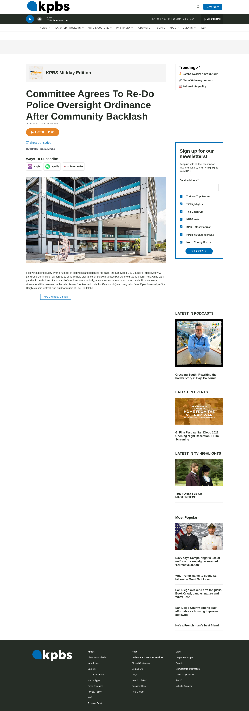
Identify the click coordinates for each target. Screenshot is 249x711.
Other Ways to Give (185, 674)
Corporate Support (185, 657)
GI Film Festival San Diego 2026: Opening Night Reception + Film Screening (197, 436)
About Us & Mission (97, 657)
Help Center (138, 691)
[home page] (47, 8)
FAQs (134, 674)
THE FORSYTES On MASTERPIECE (188, 495)
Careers (92, 669)
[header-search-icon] (199, 8)
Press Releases (95, 686)
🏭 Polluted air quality (192, 86)
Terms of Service (96, 703)
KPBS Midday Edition (68, 72)
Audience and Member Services (147, 657)
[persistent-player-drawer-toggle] (212, 23)
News (43, 33)
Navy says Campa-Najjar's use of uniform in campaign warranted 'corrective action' (197, 561)
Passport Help (139, 686)
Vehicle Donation (184, 686)
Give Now (213, 8)
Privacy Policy (94, 691)
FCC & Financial (96, 674)
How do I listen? (140, 680)
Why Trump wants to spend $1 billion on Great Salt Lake (195, 577)
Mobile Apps (94, 680)
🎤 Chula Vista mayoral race (196, 80)
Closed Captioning (141, 663)
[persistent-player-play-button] (30, 23)
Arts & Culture (98, 33)
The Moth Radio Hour (182, 22)
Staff (90, 697)
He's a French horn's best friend (197, 625)
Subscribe (199, 251)
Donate (179, 663)
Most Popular (187, 517)
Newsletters (93, 663)
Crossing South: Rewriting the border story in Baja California (195, 376)
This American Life (57, 24)
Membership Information (188, 669)
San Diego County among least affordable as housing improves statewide (197, 611)
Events (188, 33)
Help (203, 33)
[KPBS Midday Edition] (36, 72)
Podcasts (143, 33)
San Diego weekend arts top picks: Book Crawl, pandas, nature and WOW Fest (198, 593)
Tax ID (179, 680)
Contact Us (137, 669)
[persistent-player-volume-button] (39, 23)
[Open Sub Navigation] (49, 33)
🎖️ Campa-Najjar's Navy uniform (198, 74)
